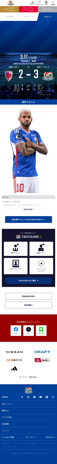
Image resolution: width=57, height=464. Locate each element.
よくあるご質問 (8, 437)
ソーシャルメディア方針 (9, 446)
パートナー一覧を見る (28, 377)
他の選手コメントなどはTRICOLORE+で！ (28, 219)
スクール (29, 437)
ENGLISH (50, 437)
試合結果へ (28, 305)
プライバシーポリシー (48, 443)
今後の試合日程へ (29, 296)
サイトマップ (17, 443)
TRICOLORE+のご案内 (28, 280)
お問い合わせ (6, 443)
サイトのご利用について (31, 443)
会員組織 (28, 424)
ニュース (28, 430)
